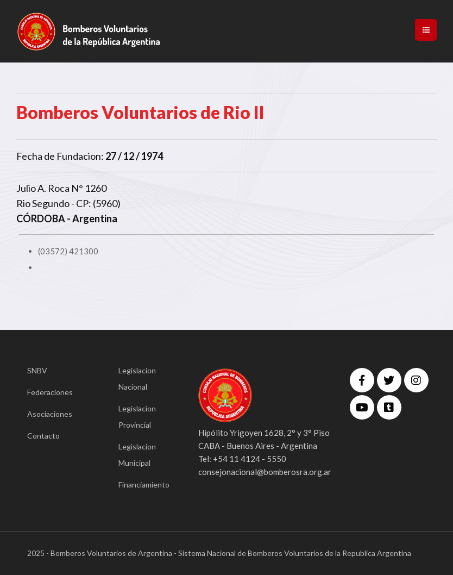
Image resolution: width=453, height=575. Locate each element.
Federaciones (50, 392)
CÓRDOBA (40, 218)
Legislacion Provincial (137, 416)
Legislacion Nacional (137, 378)
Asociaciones (49, 413)
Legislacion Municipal (137, 454)
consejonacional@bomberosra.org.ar (264, 472)
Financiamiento (142, 484)
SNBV (37, 370)
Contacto (43, 435)
